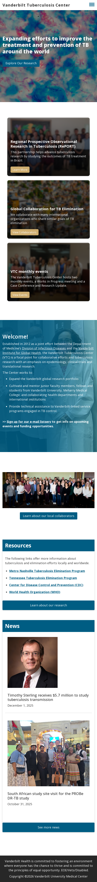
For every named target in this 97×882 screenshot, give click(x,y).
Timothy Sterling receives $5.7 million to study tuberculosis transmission (48, 697)
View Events (20, 295)
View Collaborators (24, 232)
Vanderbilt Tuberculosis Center (36, 5)
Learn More (20, 170)
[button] (21, 63)
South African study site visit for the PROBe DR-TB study (45, 795)
